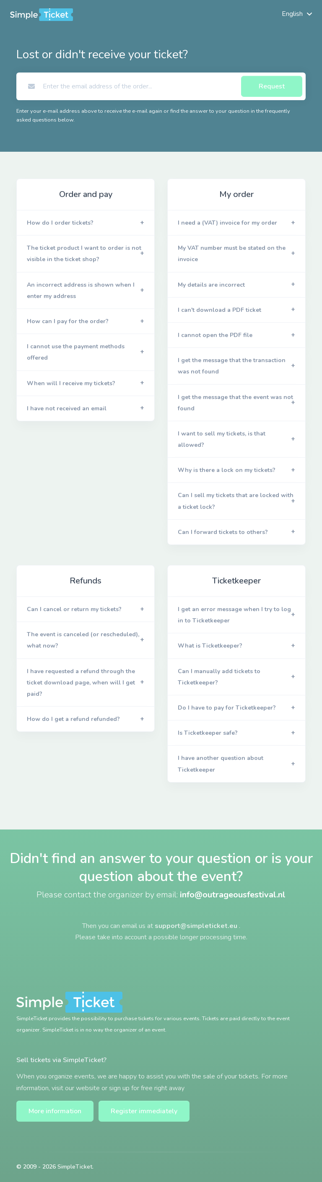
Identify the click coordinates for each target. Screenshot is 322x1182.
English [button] (292, 13)
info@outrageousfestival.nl (233, 894)
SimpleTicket (74, 1167)
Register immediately (144, 1111)
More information (55, 1111)
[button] (85, 223)
